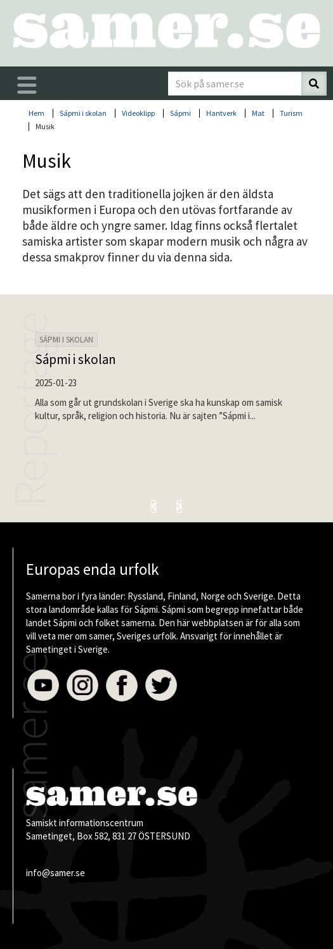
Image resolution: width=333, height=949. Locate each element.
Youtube (43, 686)
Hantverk (221, 113)
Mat (258, 113)
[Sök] (314, 84)
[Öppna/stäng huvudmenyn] (27, 86)
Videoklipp (138, 113)
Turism (291, 113)
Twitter (161, 686)
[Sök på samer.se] (234, 84)
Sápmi (180, 113)
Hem (36, 113)
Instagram (82, 686)
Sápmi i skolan (83, 113)
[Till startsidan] (166, 30)
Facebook (122, 686)
